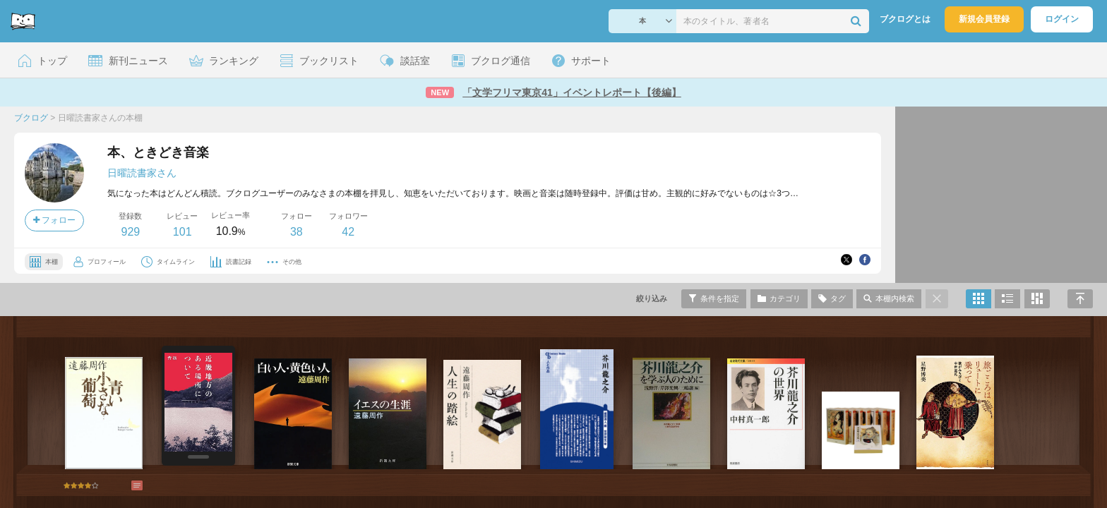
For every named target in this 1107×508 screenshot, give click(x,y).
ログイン (1062, 19)
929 (130, 232)
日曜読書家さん (141, 173)
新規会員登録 (984, 19)
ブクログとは (905, 19)
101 (182, 232)
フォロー (54, 220)
